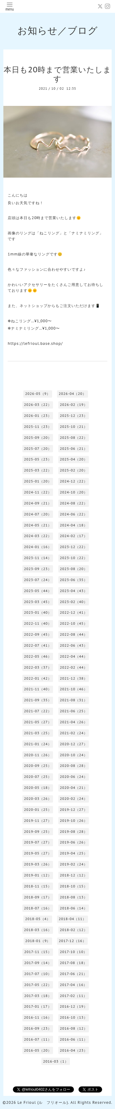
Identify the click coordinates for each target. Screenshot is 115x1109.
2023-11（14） (38, 558)
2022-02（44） (73, 667)
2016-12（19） (73, 1006)
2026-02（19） (73, 405)
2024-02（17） (73, 536)
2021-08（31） (73, 700)
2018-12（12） (73, 875)
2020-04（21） (73, 788)
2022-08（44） (73, 634)
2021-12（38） (73, 678)
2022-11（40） (38, 623)
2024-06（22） (73, 514)
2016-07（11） (38, 1039)
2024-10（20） (73, 492)
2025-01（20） (38, 481)
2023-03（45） (38, 602)
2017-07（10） (38, 974)
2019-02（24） (73, 864)
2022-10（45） (73, 623)
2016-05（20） (38, 1050)
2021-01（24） (38, 744)
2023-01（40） (38, 612)
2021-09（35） (38, 700)
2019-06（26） (73, 842)
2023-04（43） (73, 591)
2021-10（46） (73, 689)
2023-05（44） (38, 591)
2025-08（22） (73, 437)
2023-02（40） (73, 602)
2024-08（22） (73, 503)
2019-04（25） (73, 853)
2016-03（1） (55, 1061)
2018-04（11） (72, 919)
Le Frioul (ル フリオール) (42, 1102)
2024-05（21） (38, 525)
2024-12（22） (73, 481)
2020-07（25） (38, 777)
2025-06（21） (73, 448)
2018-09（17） (38, 897)
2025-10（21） (73, 426)
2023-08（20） (73, 569)
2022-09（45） (38, 634)
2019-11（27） (38, 820)
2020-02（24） (73, 799)
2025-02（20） (73, 470)
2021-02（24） (73, 733)
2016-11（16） (38, 1017)
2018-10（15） (73, 886)
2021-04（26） (73, 722)
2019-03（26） (38, 864)
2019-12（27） (73, 809)
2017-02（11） (73, 996)
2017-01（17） (38, 1006)
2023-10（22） (73, 558)
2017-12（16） (72, 941)
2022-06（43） (73, 645)
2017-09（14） (38, 963)
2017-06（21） (73, 974)
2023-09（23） (38, 569)
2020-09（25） (38, 766)
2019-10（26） (73, 820)
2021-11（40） (38, 689)
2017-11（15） (38, 952)
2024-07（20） (38, 514)
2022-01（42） (38, 678)
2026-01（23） (38, 416)
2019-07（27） (38, 842)
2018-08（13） (73, 897)
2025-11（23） (38, 426)
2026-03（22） (38, 405)
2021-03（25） (38, 733)
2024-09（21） (38, 503)
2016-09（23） (38, 1028)
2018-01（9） (37, 941)
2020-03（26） (38, 799)
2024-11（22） (38, 492)
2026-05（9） (37, 394)
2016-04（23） (73, 1050)
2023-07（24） (38, 580)
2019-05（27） (38, 853)
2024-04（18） (73, 525)
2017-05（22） (38, 985)
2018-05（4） (37, 919)
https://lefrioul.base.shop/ (35, 343)
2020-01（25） (38, 809)
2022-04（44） (73, 656)
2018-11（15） (38, 886)
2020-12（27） (73, 744)
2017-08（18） (73, 963)
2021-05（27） (38, 722)
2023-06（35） (73, 580)
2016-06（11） (73, 1039)
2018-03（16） (38, 930)
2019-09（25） (38, 831)
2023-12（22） (73, 547)
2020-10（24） (73, 755)
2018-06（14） (73, 908)
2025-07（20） (38, 448)
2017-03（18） (38, 996)
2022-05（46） (38, 656)
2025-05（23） (38, 459)
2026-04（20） (72, 394)
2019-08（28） (73, 831)
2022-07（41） (38, 645)
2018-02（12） (73, 930)
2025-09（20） (38, 437)
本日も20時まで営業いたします (57, 74)
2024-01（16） (38, 547)
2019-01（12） (38, 875)
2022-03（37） (38, 667)
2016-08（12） (73, 1028)
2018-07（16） (38, 908)
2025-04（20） (73, 459)
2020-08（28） (73, 766)
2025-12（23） (73, 416)
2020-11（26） (38, 755)
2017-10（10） (73, 952)
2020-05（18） (38, 788)
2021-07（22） (38, 711)
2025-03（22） (38, 470)
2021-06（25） (73, 711)
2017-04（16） (73, 985)
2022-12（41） (73, 612)
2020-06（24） (73, 777)
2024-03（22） (38, 536)
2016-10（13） (73, 1017)
